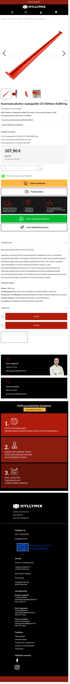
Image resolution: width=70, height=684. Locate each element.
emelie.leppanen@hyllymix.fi (26, 599)
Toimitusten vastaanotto (24, 642)
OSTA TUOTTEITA (21, 512)
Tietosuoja (19, 649)
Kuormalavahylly (40, 19)
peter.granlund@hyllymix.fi (16, 394)
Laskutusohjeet (21, 639)
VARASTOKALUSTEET (25, 19)
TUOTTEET (12, 19)
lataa (36, 316)
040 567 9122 (11, 367)
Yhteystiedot (20, 636)
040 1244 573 (20, 602)
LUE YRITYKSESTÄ (20, 518)
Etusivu (4, 19)
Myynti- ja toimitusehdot (24, 645)
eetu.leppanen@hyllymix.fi (16, 371)
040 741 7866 (11, 390)
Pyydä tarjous (34, 192)
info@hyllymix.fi (21, 539)
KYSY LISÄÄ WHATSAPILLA (37, 219)
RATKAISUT (18, 515)
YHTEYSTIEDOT (34, 2)
